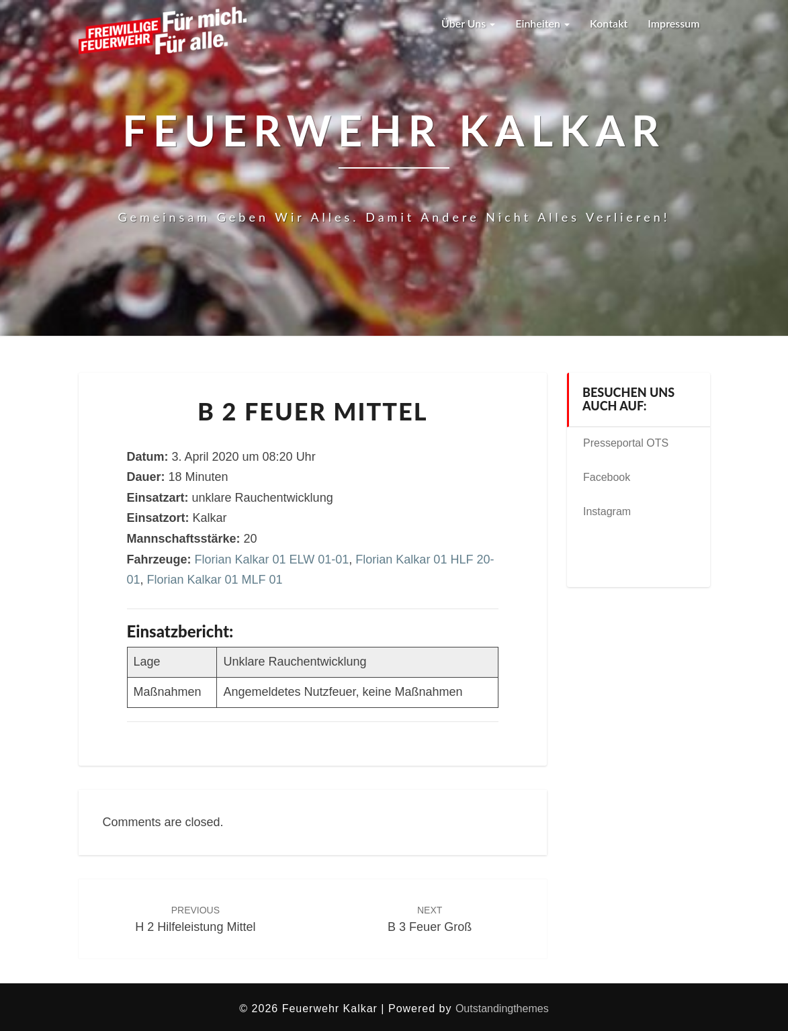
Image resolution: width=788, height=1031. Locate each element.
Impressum (673, 23)
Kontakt (608, 23)
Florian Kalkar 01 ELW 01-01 (272, 559)
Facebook (606, 477)
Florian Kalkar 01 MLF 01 (215, 579)
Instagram (607, 511)
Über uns (468, 23)
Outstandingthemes (502, 1008)
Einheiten (542, 23)
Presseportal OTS (625, 443)
